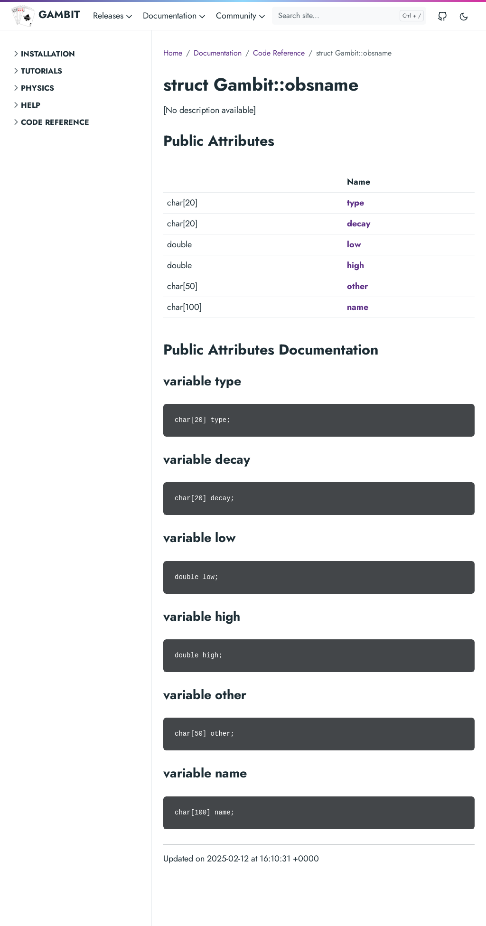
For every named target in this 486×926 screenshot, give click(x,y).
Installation (48, 53)
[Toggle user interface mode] (464, 16)
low (354, 244)
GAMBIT (45, 16)
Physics (37, 88)
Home (172, 52)
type (355, 202)
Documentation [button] (175, 15)
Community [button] (241, 15)
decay (358, 223)
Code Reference (55, 122)
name (357, 307)
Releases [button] (113, 15)
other (357, 286)
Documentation (218, 52)
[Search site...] (349, 16)
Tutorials (41, 70)
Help (30, 105)
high (355, 265)
